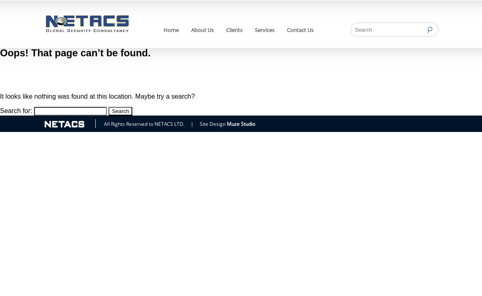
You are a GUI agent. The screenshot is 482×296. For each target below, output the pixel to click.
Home (171, 30)
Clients (234, 30)
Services (264, 30)
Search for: (16, 110)
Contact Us (300, 30)
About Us (202, 30)
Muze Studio (241, 123)
